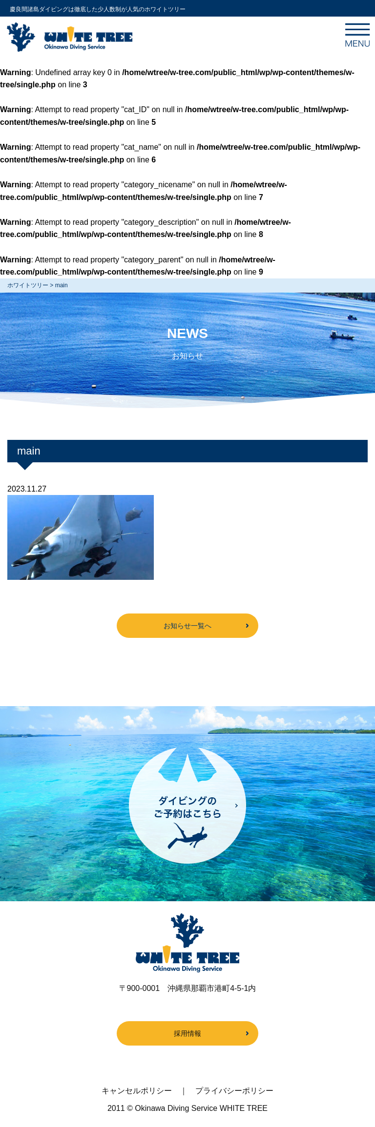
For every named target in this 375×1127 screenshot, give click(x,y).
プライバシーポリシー (234, 1091)
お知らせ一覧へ (187, 626)
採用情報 (187, 1033)
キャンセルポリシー (137, 1091)
